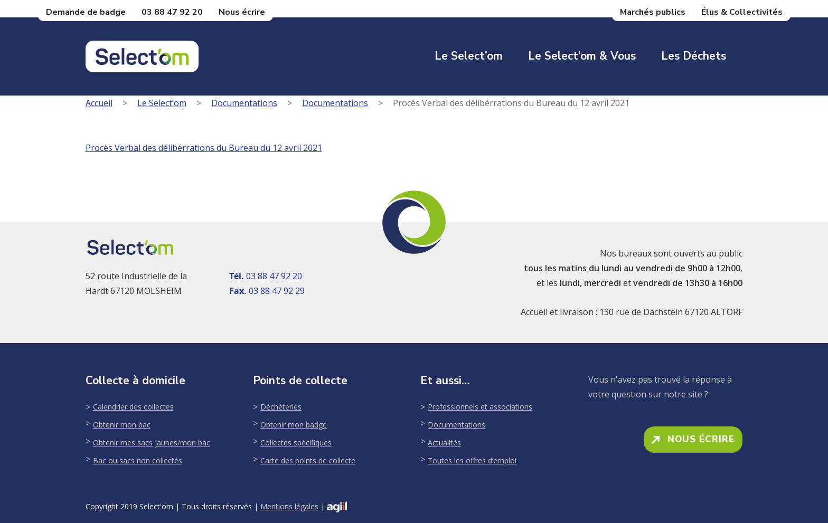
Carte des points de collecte (307, 460)
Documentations (244, 103)
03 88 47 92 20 (172, 12)
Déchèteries (281, 407)
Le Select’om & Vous (582, 56)
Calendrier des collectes (133, 407)
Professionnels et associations (480, 407)
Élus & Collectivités (742, 12)
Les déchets (693, 56)
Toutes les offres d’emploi (472, 460)
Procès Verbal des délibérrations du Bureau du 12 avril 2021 (204, 148)
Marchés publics (652, 12)
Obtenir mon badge (293, 425)
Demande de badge (86, 12)
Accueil (99, 103)
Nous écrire (242, 12)
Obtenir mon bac (121, 425)
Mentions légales (289, 506)
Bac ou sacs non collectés (137, 460)
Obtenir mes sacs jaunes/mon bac (151, 443)
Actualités (444, 443)
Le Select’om (469, 56)
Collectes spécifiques (296, 443)
